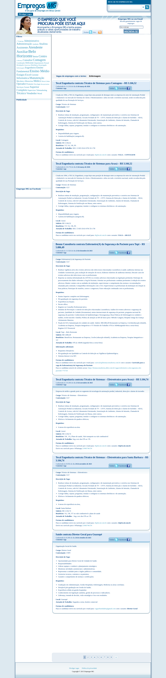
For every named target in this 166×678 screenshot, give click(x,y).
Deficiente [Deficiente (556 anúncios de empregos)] (29, 63)
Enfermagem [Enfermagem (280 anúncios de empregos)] (20, 68)
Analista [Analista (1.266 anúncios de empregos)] (43, 43)
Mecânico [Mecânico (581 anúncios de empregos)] (20, 81)
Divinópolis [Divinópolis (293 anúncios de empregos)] (20, 65)
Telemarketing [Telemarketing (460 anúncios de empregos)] (41, 90)
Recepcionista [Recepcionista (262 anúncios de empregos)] (45, 84)
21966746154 (87, 448)
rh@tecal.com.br (101, 155)
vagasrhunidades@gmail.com (105, 609)
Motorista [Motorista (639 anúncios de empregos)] (29, 81)
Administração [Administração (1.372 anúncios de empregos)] (24, 43)
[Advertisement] (33, 143)
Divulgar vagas (25, 14)
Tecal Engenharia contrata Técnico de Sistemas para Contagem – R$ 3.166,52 (96, 83)
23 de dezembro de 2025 (84, 251)
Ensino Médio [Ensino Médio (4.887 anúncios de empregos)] (39, 71)
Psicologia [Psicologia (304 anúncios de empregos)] (37, 84)
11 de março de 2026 (83, 86)
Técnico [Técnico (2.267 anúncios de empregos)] (21, 93)
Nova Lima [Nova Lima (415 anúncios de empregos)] (45, 81)
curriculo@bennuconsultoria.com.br (107, 363)
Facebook (122, 88)
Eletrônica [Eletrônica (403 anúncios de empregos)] (34, 65)
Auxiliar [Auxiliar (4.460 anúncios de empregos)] (22, 51)
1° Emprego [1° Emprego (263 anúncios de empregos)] (20, 41)
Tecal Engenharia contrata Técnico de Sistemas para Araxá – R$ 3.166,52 (94, 163)
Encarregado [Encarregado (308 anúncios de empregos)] (43, 65)
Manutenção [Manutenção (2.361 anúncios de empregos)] (37, 78)
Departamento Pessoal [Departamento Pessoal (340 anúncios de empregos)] (41, 63)
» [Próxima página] (116, 657)
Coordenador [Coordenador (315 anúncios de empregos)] (21, 63)
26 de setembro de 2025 (83, 538)
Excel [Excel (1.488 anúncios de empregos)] (28, 74)
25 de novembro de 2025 (84, 383)
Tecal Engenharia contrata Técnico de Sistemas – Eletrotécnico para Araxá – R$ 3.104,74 (102, 379)
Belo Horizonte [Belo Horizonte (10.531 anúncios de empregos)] (26, 53)
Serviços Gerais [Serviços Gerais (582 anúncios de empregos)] (23, 87)
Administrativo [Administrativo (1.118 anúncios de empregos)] (31, 40)
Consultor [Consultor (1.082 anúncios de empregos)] (27, 60)
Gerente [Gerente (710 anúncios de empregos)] (35, 75)
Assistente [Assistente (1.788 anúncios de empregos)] (22, 47)
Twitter (111, 88)
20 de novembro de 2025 (83, 464)
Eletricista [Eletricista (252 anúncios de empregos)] (27, 65)
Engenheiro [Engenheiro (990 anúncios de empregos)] (30, 67)
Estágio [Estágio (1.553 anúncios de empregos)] (21, 74)
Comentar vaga (61, 88)
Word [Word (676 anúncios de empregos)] (39, 93)
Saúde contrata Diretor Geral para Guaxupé (79, 534)
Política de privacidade (89, 668)
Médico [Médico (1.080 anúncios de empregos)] (37, 81)
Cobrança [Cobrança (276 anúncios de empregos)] (19, 60)
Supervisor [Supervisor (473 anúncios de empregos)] (32, 90)
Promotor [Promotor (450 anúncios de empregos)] (29, 84)
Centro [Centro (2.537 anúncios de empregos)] (43, 56)
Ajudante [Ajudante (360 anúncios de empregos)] (35, 44)
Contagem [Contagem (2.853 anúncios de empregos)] (39, 60)
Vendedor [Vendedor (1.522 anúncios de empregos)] (32, 93)
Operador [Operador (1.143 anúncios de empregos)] (21, 83)
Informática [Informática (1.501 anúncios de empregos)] (23, 77)
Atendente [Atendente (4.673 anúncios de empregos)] (35, 47)
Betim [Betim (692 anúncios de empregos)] (35, 56)
